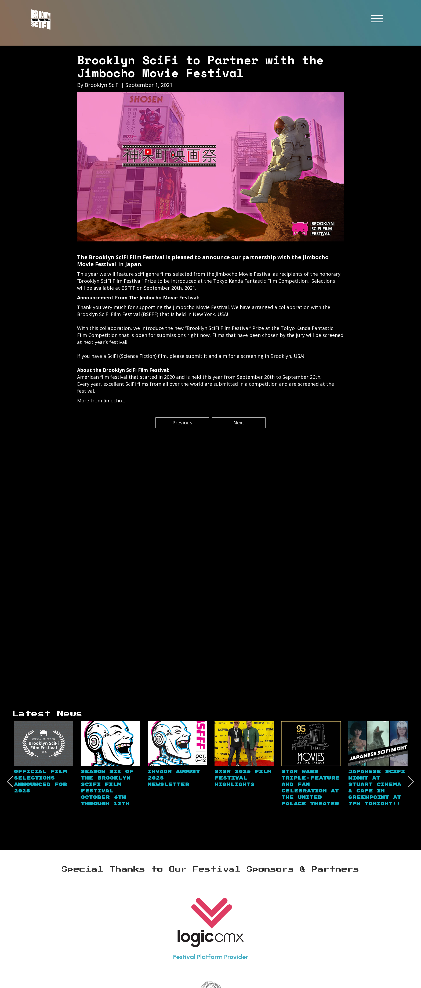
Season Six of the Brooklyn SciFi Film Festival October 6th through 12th (107, 788)
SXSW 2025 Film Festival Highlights (243, 778)
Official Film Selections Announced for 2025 (40, 781)
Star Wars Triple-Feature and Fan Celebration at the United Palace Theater (310, 788)
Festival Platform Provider (210, 957)
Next (238, 422)
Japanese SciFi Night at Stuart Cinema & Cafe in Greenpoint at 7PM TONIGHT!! (376, 788)
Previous (182, 422)
